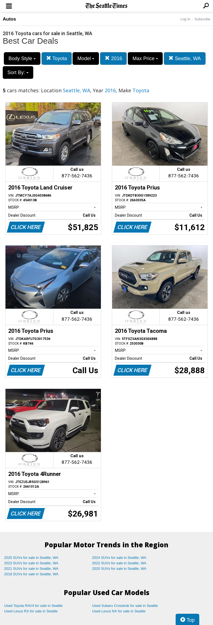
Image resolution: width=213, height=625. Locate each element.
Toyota (56, 58)
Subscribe (202, 19)
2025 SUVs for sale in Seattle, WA (31, 558)
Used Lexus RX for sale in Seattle (30, 611)
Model (85, 58)
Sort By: (18, 72)
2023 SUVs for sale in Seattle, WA (31, 563)
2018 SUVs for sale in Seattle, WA (31, 574)
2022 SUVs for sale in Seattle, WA (119, 563)
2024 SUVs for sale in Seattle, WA (119, 558)
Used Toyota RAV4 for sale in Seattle (33, 606)
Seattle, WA (184, 58)
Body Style (22, 58)
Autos (9, 19)
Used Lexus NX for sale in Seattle (118, 611)
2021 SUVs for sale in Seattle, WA (31, 569)
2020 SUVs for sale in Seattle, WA (119, 569)
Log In (185, 19)
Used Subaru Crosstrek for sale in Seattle (125, 606)
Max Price (145, 58)
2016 (113, 58)
